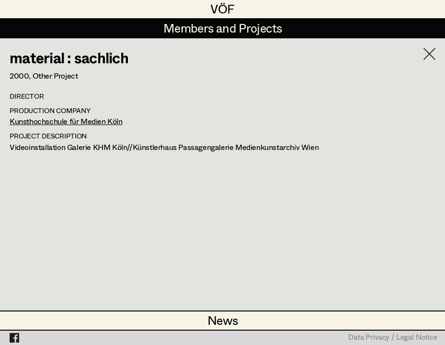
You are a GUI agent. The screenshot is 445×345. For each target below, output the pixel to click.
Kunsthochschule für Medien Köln (66, 121)
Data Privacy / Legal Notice (392, 338)
